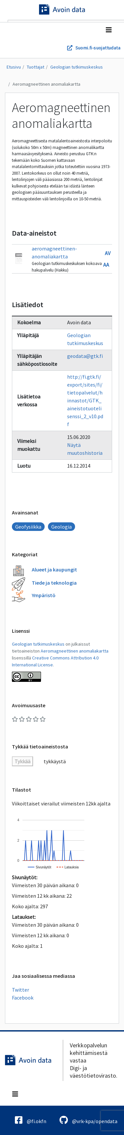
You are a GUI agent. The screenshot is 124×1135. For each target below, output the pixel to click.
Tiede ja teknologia (54, 582)
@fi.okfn (30, 1120)
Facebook (22, 997)
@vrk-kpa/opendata (88, 1120)
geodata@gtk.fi (85, 356)
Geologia (61, 526)
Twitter (20, 989)
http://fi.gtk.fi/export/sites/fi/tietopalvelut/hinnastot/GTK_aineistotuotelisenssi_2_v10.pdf (85, 400)
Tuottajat (35, 67)
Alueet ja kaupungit (54, 569)
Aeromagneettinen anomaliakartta (46, 84)
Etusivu (14, 67)
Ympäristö (44, 595)
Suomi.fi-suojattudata (97, 48)
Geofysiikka (28, 526)
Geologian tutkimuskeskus (76, 67)
